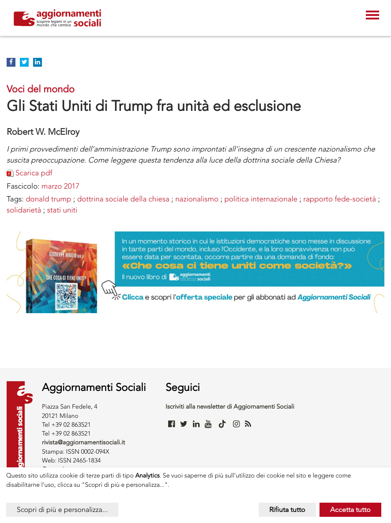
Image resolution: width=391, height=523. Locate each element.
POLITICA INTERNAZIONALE (260, 199)
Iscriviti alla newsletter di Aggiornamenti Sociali (229, 406)
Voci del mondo (41, 89)
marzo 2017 (60, 186)
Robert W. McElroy (43, 131)
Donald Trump (48, 199)
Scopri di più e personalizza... (62, 509)
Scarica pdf (33, 173)
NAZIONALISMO (196, 199)
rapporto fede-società (339, 199)
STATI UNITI (62, 210)
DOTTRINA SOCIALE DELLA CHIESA (123, 199)
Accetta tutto (350, 509)
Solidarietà (24, 210)
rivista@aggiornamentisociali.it (83, 442)
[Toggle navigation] (372, 16)
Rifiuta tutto (287, 509)
